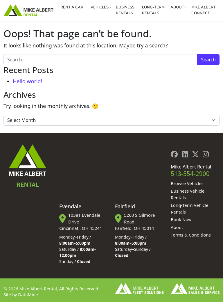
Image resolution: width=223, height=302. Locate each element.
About (177, 7)
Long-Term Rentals (153, 10)
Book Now (181, 219)
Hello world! (27, 81)
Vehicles (100, 7)
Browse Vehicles (187, 183)
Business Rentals (125, 10)
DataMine (28, 294)
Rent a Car (71, 7)
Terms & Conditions (191, 235)
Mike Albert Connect (203, 10)
